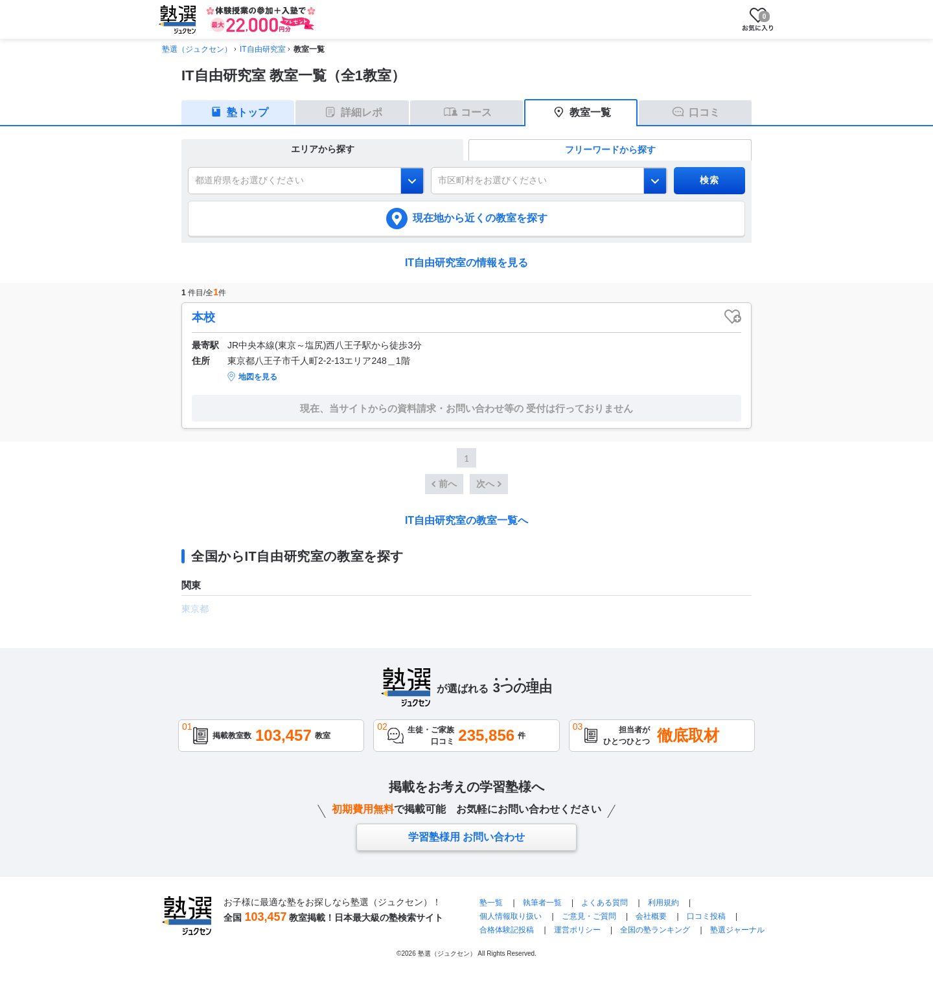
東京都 (195, 608)
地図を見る (257, 376)
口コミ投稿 (706, 916)
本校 (203, 317)
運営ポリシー (577, 929)
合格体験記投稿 (506, 929)
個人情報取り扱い (510, 916)
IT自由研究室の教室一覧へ (466, 520)
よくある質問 (604, 902)
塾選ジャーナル (737, 929)
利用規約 (663, 902)
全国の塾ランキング (655, 929)
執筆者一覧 (542, 902)
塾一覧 (491, 902)
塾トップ (247, 112)
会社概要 (651, 916)
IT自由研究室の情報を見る (466, 262)
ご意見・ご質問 (589, 916)
